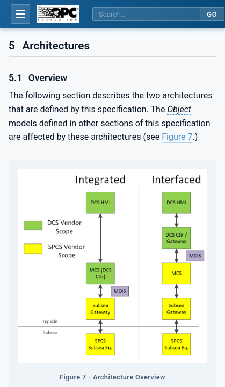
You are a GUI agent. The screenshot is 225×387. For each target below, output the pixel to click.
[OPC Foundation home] (58, 14)
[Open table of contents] (20, 14)
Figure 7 (177, 137)
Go (212, 14)
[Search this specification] (146, 14)
